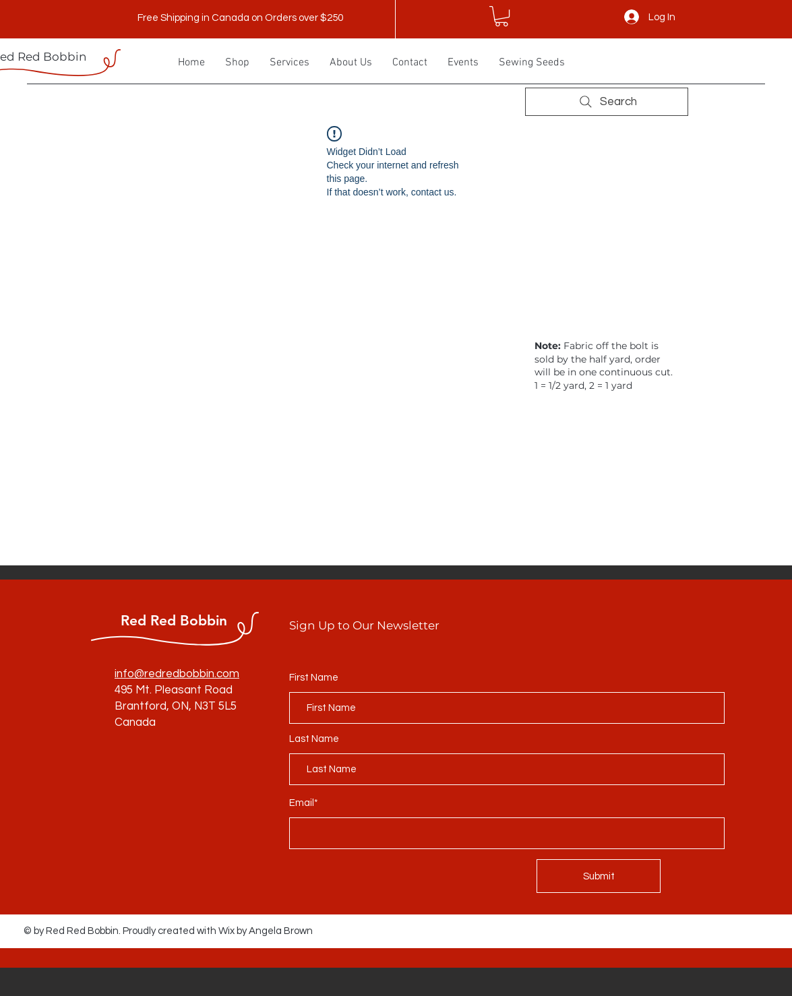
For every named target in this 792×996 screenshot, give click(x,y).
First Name (313, 678)
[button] (501, 16)
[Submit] (599, 876)
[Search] (606, 102)
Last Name (314, 739)
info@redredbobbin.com (177, 674)
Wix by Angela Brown (265, 931)
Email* (303, 803)
